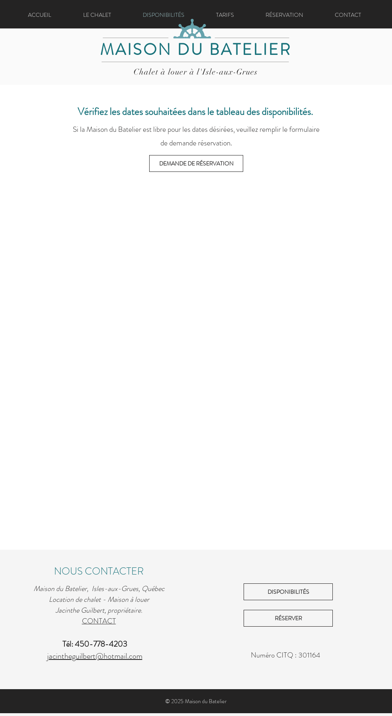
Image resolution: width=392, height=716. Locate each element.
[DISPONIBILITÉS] (288, 591)
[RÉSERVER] (288, 618)
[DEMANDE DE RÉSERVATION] (196, 163)
